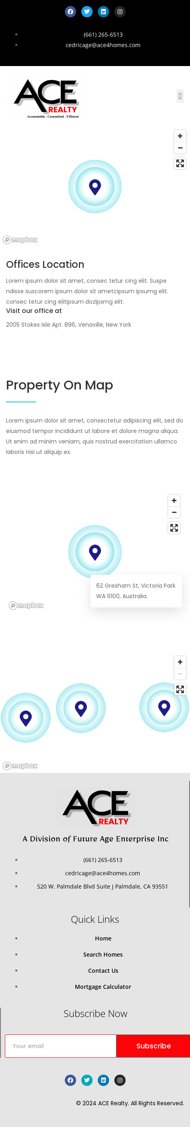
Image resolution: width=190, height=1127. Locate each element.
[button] (180, 96)
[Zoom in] (180, 136)
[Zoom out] (180, 147)
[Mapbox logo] (20, 239)
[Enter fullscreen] (180, 163)
